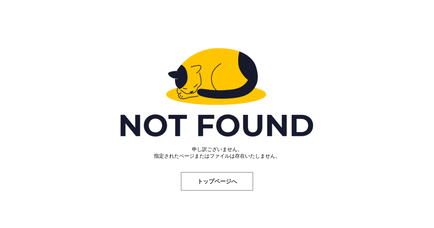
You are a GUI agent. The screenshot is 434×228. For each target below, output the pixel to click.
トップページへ (217, 181)
